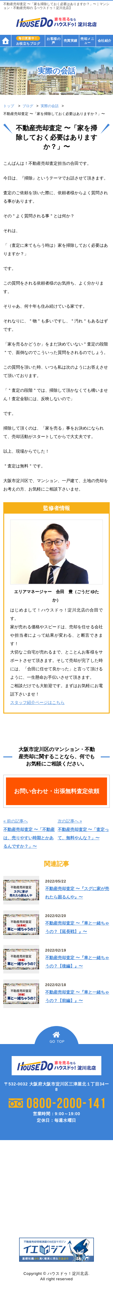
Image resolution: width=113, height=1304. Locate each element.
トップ (8, 106)
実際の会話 (50, 106)
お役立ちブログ (28, 40)
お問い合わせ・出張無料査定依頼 (56, 791)
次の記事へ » (83, 829)
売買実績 (70, 40)
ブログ (27, 106)
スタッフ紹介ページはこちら (37, 702)
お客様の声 (53, 40)
